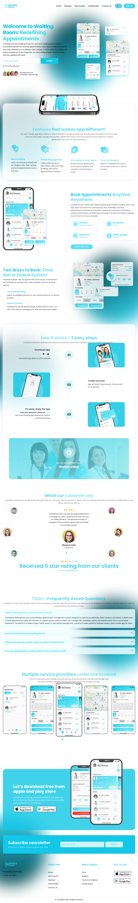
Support (85, 876)
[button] (62, 739)
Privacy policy (87, 884)
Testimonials (93, 6)
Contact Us (106, 6)
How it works (80, 6)
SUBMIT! (49, 61)
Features (67, 6)
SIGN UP (129, 6)
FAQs (84, 872)
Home (58, 6)
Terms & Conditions (90, 880)
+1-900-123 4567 (9, 875)
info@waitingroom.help (12, 872)
